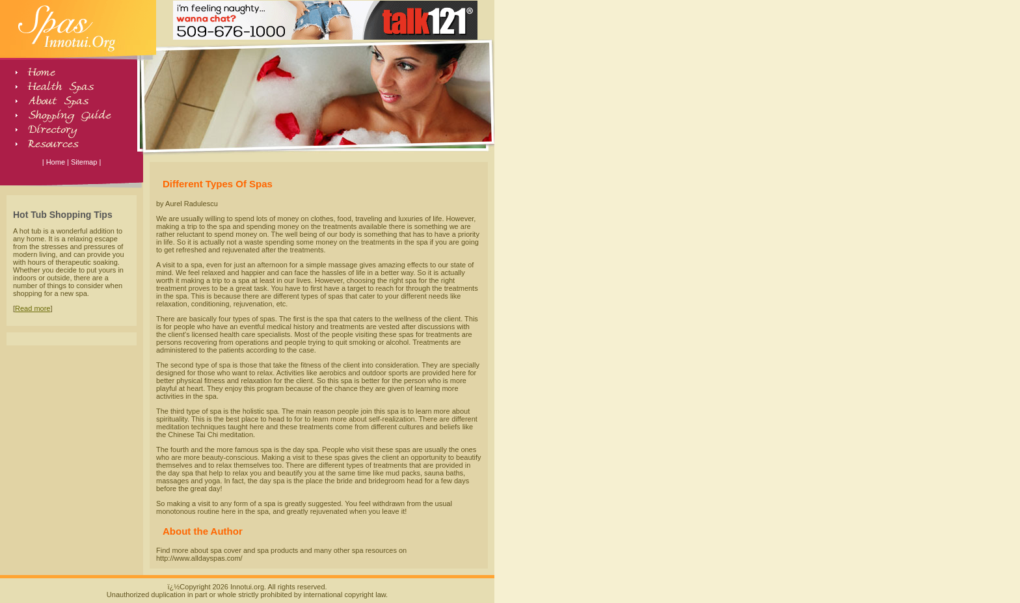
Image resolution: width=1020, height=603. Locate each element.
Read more (32, 308)
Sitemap (84, 162)
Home (55, 162)
